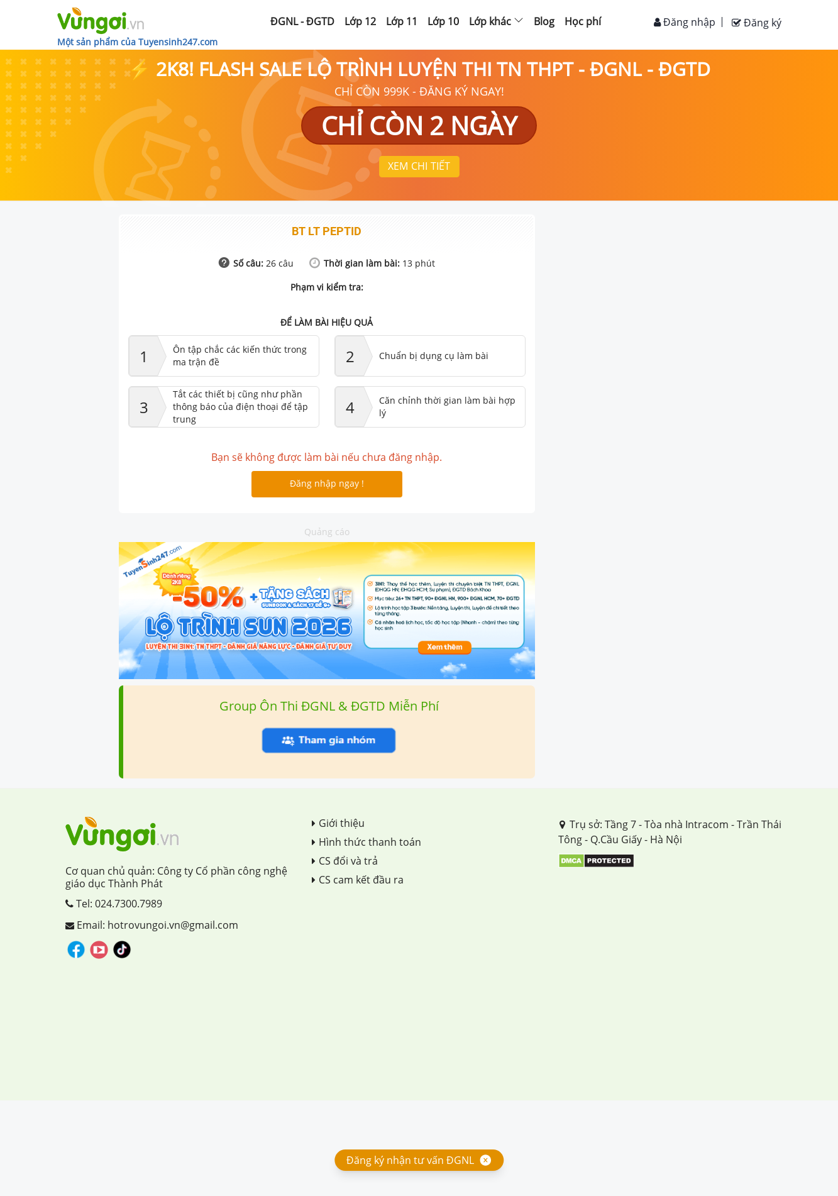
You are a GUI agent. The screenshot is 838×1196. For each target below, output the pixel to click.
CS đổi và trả (345, 861)
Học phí (583, 21)
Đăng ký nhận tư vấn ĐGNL (410, 1160)
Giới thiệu (338, 823)
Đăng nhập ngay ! (327, 483)
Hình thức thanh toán (366, 842)
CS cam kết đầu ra (358, 880)
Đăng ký (756, 23)
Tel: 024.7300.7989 (113, 904)
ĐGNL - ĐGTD (302, 21)
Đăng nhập (684, 22)
